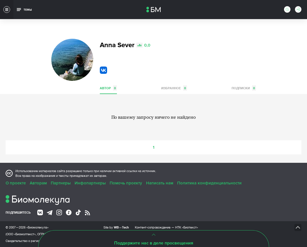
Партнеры (61, 183)
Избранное (174, 88)
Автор (108, 88)
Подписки (244, 88)
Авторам (38, 183)
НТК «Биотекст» (186, 227)
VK (103, 70)
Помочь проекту (126, 183)
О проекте (16, 183)
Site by (116, 227)
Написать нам (159, 183)
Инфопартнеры (90, 183)
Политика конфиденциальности (209, 183)
